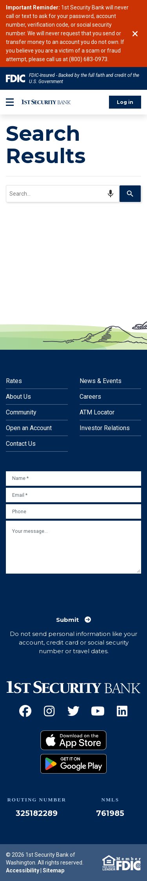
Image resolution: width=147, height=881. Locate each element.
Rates (14, 381)
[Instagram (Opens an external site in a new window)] (49, 711)
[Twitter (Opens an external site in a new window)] (73, 711)
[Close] (135, 34)
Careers (90, 396)
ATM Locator (97, 412)
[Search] (130, 193)
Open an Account (29, 428)
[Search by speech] (110, 193)
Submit (67, 620)
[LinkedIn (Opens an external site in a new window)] (122, 711)
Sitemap (53, 870)
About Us (18, 396)
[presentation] (65, 591)
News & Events (101, 381)
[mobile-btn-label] (10, 102)
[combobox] (63, 193)
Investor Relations (105, 428)
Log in (125, 102)
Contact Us (21, 443)
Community (21, 412)
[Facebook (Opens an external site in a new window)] (25, 711)
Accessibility (22, 870)
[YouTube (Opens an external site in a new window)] (97, 711)
